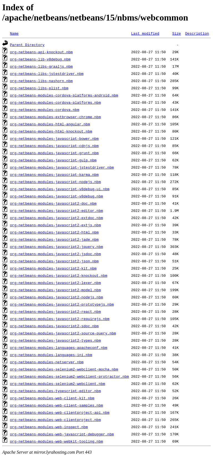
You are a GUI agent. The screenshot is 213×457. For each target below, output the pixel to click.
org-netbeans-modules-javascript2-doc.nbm (53, 203)
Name (14, 33)
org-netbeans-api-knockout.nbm (41, 51)
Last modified (145, 33)
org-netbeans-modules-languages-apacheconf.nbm (58, 347)
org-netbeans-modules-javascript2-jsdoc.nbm (55, 253)
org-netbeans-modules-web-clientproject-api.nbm (60, 412)
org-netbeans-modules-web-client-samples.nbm (56, 405)
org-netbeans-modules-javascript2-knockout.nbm (58, 275)
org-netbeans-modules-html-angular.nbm (50, 123)
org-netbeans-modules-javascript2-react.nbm (55, 311)
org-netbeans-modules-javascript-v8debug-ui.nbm (60, 188)
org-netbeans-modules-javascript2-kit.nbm (53, 268)
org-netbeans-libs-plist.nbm (39, 87)
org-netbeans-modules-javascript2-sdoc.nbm (54, 325)
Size (176, 33)
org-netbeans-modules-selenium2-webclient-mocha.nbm (64, 369)
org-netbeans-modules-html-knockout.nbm (51, 131)
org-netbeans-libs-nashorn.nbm (41, 80)
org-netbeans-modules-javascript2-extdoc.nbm (56, 217)
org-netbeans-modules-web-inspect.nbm (49, 426)
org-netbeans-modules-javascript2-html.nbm (54, 232)
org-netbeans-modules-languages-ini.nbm (51, 354)
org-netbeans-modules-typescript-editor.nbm (55, 390)
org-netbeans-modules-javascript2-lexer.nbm (55, 282)
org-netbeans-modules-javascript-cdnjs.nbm (54, 145)
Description (197, 33)
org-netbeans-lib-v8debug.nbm (40, 59)
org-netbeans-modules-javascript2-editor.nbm (56, 210)
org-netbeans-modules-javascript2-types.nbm (55, 340)
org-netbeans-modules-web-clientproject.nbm (55, 419)
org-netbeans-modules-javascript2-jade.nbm (54, 239)
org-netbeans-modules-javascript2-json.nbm (54, 260)
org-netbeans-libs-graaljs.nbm (41, 66)
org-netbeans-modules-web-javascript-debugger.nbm (62, 433)
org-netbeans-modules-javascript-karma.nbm (54, 174)
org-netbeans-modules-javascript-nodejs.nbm (55, 181)
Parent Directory (27, 44)
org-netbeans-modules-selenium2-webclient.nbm (57, 383)
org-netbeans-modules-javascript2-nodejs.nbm (56, 296)
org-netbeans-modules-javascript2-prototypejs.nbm (62, 304)
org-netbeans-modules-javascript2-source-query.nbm (63, 333)
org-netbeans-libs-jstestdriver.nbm (46, 73)
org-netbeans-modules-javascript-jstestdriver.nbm (62, 167)
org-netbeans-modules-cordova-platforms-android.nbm (64, 95)
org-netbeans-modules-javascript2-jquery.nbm (56, 246)
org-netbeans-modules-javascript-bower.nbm (54, 138)
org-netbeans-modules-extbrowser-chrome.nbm (55, 116)
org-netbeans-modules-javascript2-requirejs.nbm (60, 318)
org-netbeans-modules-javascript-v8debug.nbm (56, 196)
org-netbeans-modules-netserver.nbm (46, 361)
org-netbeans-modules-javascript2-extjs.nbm (55, 224)
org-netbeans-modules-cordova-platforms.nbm (55, 102)
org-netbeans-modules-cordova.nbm (44, 109)
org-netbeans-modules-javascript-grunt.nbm (54, 152)
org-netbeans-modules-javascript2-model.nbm (55, 289)
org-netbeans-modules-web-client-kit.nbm (52, 397)
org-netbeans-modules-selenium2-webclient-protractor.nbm (69, 376)
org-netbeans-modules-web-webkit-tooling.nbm (56, 441)
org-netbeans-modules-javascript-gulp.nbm (53, 160)
